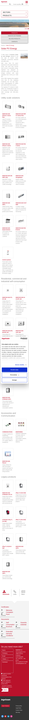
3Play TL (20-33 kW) (21, 519)
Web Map (18, 712)
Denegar (14, 380)
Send (5, 690)
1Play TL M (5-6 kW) (21, 493)
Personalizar (14, 375)
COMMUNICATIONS (7, 432)
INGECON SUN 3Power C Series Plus (6, 115)
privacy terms (4, 683)
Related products (14, 38)
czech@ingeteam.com (21, 663)
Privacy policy (19, 705)
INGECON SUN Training (14, 35)
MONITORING (19, 432)
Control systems (6, 259)
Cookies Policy (19, 710)
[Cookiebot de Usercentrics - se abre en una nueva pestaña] (20, 339)
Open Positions (5, 705)
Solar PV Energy (10, 45)
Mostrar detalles (19, 364)
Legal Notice (18, 708)
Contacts (14, 41)
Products (14, 33)
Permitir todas (14, 369)
